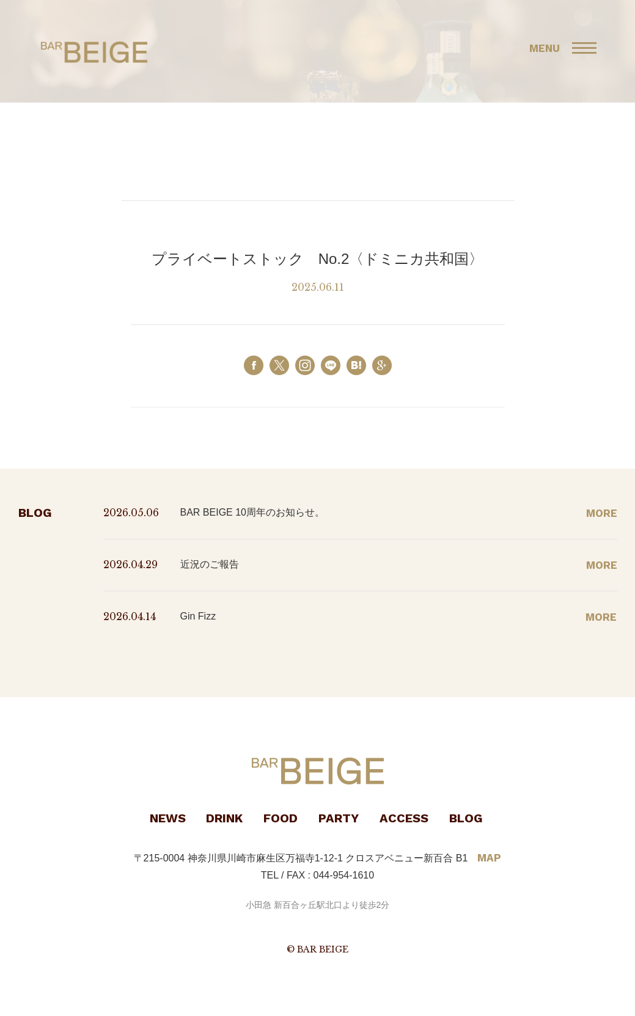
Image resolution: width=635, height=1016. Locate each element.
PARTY (338, 818)
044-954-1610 (344, 875)
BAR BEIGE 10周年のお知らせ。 (252, 512)
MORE (601, 513)
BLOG (466, 818)
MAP (489, 858)
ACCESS (404, 818)
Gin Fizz (198, 616)
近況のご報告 (209, 564)
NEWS (168, 818)
